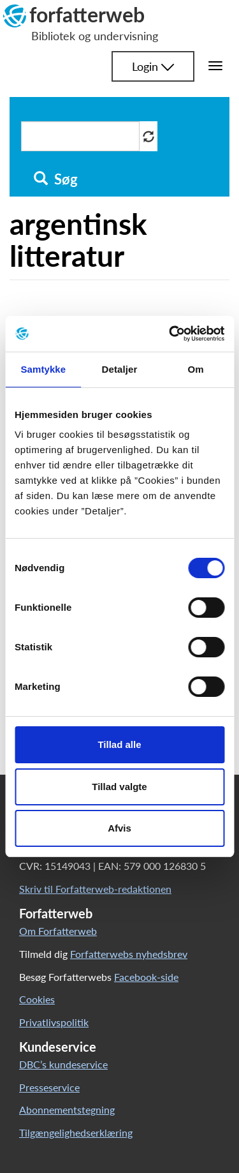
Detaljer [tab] (120, 369)
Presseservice (49, 1087)
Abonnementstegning (67, 1109)
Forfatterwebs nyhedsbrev (128, 954)
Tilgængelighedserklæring (76, 1132)
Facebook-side (146, 977)
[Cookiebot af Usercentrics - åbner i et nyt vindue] (170, 333)
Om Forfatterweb (58, 931)
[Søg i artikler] (80, 136)
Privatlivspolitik (54, 1022)
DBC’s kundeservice (63, 1064)
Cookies (37, 999)
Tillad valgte (119, 786)
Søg (56, 179)
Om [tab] (196, 369)
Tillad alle (119, 744)
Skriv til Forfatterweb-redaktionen (95, 889)
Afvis (119, 828)
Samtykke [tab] (43, 369)
